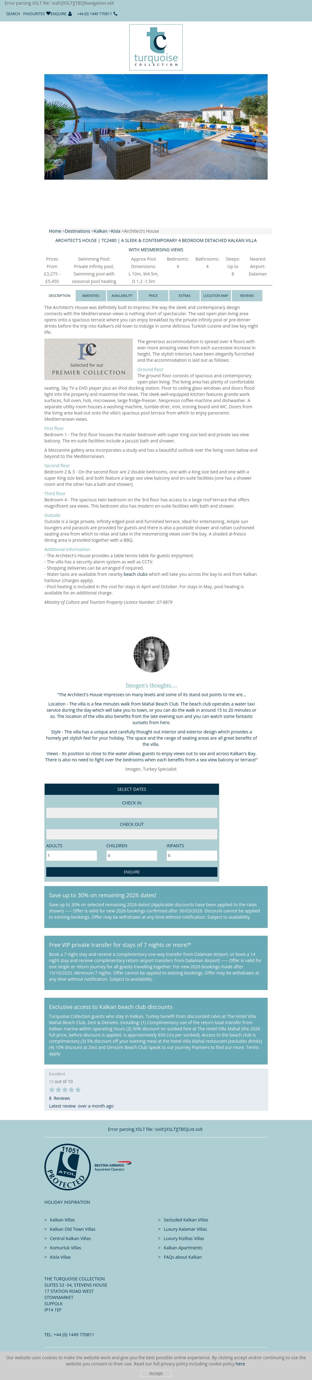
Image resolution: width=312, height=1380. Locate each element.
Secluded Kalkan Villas (186, 1220)
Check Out (132, 824)
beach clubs (136, 574)
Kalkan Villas (62, 1220)
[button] (44, 146)
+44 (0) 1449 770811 (94, 13)
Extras (184, 295)
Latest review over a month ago (81, 1106)
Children (116, 846)
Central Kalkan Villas (70, 1238)
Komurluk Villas (65, 1248)
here (240, 1364)
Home (55, 231)
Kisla (115, 231)
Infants (175, 846)
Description (59, 295)
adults (54, 846)
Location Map (215, 295)
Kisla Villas (60, 1257)
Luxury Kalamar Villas (185, 1229)
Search (13, 13)
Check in (131, 803)
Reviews (247, 295)
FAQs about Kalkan (183, 1257)
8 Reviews (59, 1098)
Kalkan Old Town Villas (72, 1229)
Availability (122, 295)
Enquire (58, 13)
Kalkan (101, 231)
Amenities (91, 295)
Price (153, 295)
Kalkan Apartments (183, 1248)
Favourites (34, 13)
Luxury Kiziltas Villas (184, 1238)
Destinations (77, 231)
